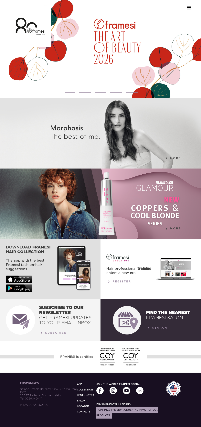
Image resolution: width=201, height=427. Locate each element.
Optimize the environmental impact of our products (127, 413)
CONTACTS (83, 412)
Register (118, 281)
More (172, 158)
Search (156, 327)
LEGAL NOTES (85, 395)
